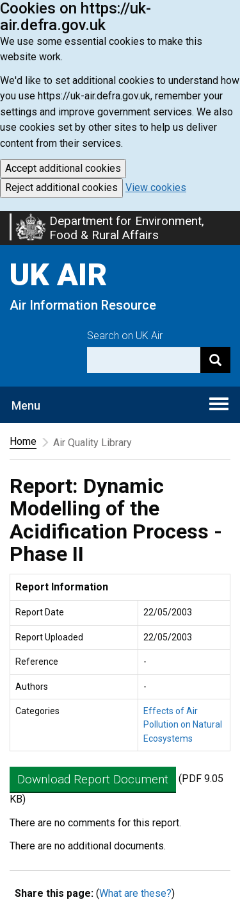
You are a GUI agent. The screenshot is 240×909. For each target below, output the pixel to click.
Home (23, 441)
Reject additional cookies (61, 187)
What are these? (135, 893)
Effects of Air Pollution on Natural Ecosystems (182, 725)
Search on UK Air (125, 335)
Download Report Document (92, 779)
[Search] (215, 360)
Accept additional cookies (63, 168)
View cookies (155, 187)
